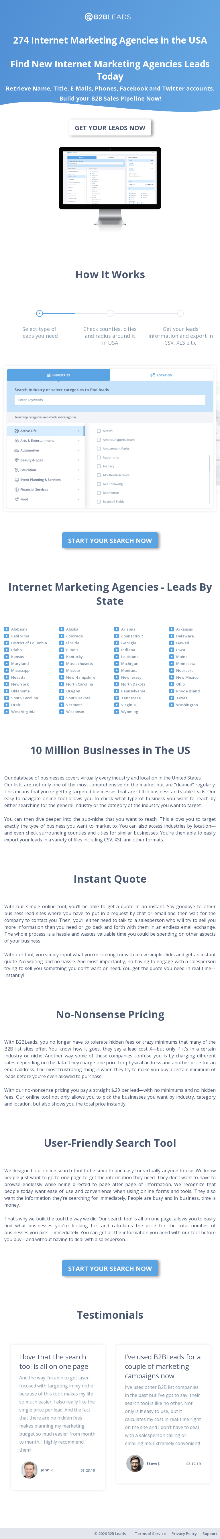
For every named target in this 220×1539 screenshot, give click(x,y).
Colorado (74, 636)
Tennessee (131, 698)
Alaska (72, 629)
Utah (15, 705)
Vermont (74, 705)
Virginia (128, 705)
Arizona (128, 629)
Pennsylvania (133, 691)
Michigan (129, 663)
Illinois (72, 650)
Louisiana (130, 657)
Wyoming (129, 712)
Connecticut (132, 636)
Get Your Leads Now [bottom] (110, 127)
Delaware (185, 636)
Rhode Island (188, 691)
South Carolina (24, 698)
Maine (182, 657)
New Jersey (131, 677)
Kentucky (74, 657)
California (20, 636)
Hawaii (182, 643)
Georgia (128, 643)
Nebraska (185, 670)
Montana (129, 670)
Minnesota (185, 663)
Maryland (20, 663)
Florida (72, 643)
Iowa (180, 650)
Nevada (18, 677)
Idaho (16, 650)
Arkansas (184, 629)
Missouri (74, 670)
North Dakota (133, 684)
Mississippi (21, 670)
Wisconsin (75, 712)
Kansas (17, 657)
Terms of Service (150, 1533)
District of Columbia (29, 643)
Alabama (19, 629)
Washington (187, 705)
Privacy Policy (184, 1533)
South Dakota (78, 698)
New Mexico (187, 677)
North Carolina (79, 684)
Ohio (180, 684)
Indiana (128, 650)
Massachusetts (79, 663)
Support (210, 1533)
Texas (181, 698)
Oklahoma (20, 691)
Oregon (73, 691)
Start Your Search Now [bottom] (110, 540)
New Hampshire (80, 677)
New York (20, 684)
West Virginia (23, 712)
